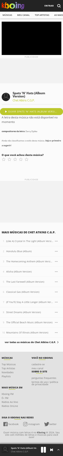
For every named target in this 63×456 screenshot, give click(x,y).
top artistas (42, 14)
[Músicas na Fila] (58, 450)
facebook (13, 424)
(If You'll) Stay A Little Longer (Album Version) (29, 302)
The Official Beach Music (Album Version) (29, 322)
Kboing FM (8, 394)
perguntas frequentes (44, 378)
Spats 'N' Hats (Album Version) (26, 448)
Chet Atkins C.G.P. (20, 451)
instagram (34, 424)
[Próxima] (51, 450)
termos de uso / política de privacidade (45, 383)
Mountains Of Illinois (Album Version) (27, 332)
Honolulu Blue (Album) (19, 251)
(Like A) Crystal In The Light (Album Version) (29, 241)
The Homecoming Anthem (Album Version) (29, 261)
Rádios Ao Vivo (10, 402)
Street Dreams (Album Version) (23, 312)
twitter (53, 424)
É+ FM (5, 398)
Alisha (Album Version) (19, 271)
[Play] (43, 450)
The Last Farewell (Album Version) (25, 281)
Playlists (6, 376)
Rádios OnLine (10, 406)
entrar (49, 5)
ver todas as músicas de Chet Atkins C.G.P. (30, 342)
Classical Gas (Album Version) (22, 291)
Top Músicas (9, 364)
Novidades (8, 372)
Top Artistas (8, 368)
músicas (7, 14)
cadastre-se (38, 364)
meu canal (23, 14)
